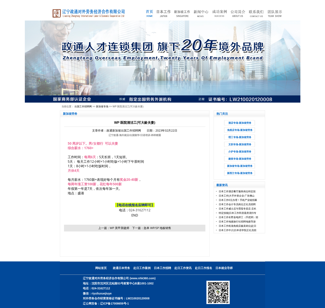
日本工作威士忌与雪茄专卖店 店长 (237, 208)
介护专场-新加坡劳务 (239, 151)
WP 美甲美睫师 (119, 228)
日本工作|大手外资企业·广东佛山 (236, 195)
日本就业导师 (224, 268)
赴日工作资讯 (183, 268)
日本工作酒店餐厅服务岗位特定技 (237, 191)
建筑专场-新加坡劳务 (239, 158)
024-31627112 (140, 210)
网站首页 (101, 268)
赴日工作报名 (203, 268)
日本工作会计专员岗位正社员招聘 (237, 204)
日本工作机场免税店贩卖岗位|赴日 (237, 225)
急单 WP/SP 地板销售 (157, 228)
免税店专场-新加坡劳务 (240, 130)
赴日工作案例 (142, 268)
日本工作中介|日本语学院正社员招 (237, 230)
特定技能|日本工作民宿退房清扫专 (237, 213)
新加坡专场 (102, 106)
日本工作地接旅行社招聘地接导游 (237, 221)
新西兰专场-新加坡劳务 (240, 173)
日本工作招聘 (162, 268)
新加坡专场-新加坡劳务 (240, 166)
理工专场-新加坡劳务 (239, 137)
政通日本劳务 (121, 268)
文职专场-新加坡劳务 (239, 144)
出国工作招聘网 (83, 106)
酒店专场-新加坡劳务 (239, 122)
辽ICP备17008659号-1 (114, 303)
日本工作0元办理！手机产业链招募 (238, 200)
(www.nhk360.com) (143, 278)
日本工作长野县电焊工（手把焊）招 (238, 217)
